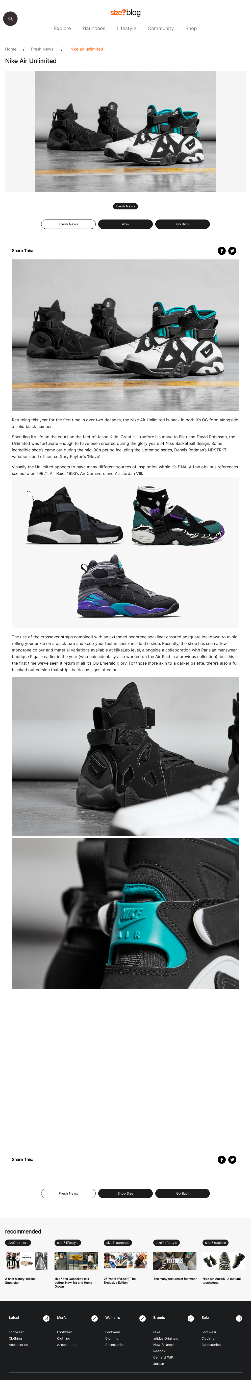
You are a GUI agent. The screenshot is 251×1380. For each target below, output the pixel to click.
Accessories (18, 1345)
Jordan (158, 1364)
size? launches (118, 1243)
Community (161, 28)
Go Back (182, 224)
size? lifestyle (68, 1243)
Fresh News (42, 49)
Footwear (16, 1332)
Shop (191, 28)
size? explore (18, 1243)
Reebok (159, 1351)
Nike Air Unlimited (86, 49)
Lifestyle (126, 28)
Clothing (15, 1338)
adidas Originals (165, 1338)
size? (125, 224)
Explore (62, 28)
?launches (93, 28)
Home (10, 49)
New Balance (163, 1345)
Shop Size (125, 1193)
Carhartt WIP (163, 1357)
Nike (156, 1332)
